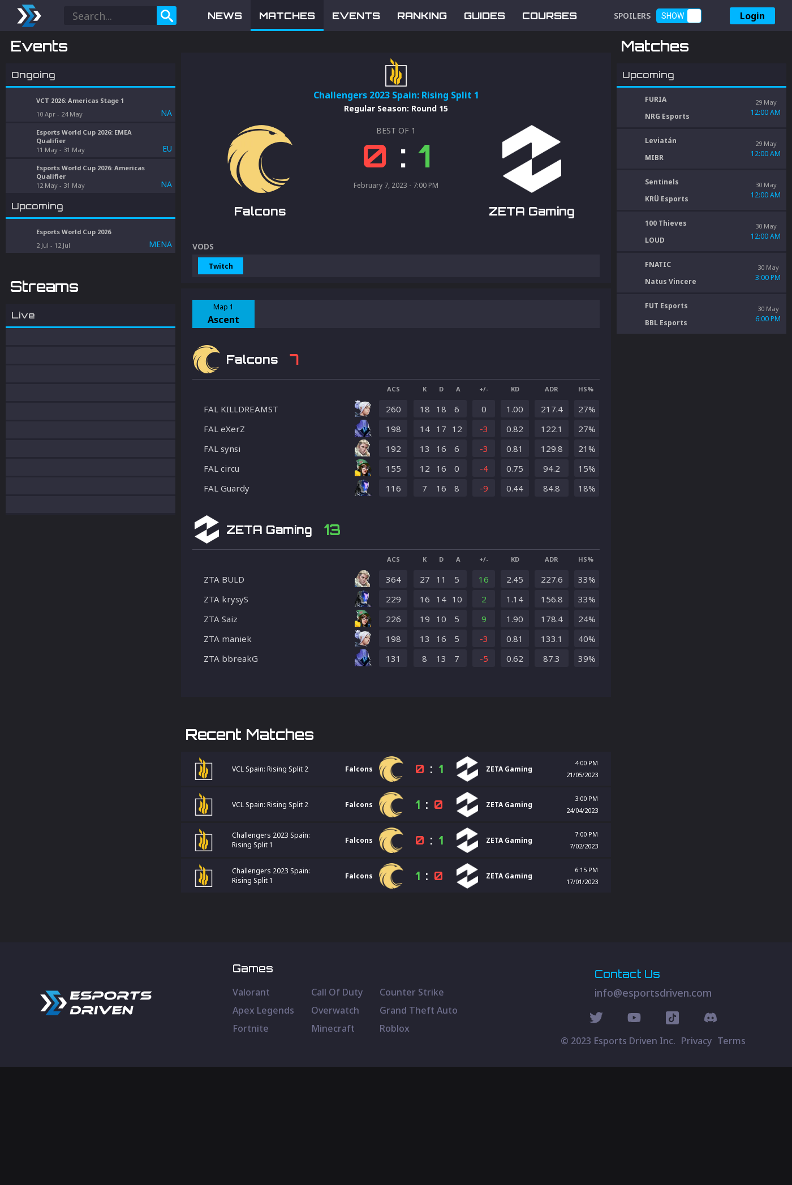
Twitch (221, 325)
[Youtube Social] (634, 1137)
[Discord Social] (672, 1137)
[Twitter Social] (596, 1137)
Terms (731, 1159)
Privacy (696, 1159)
